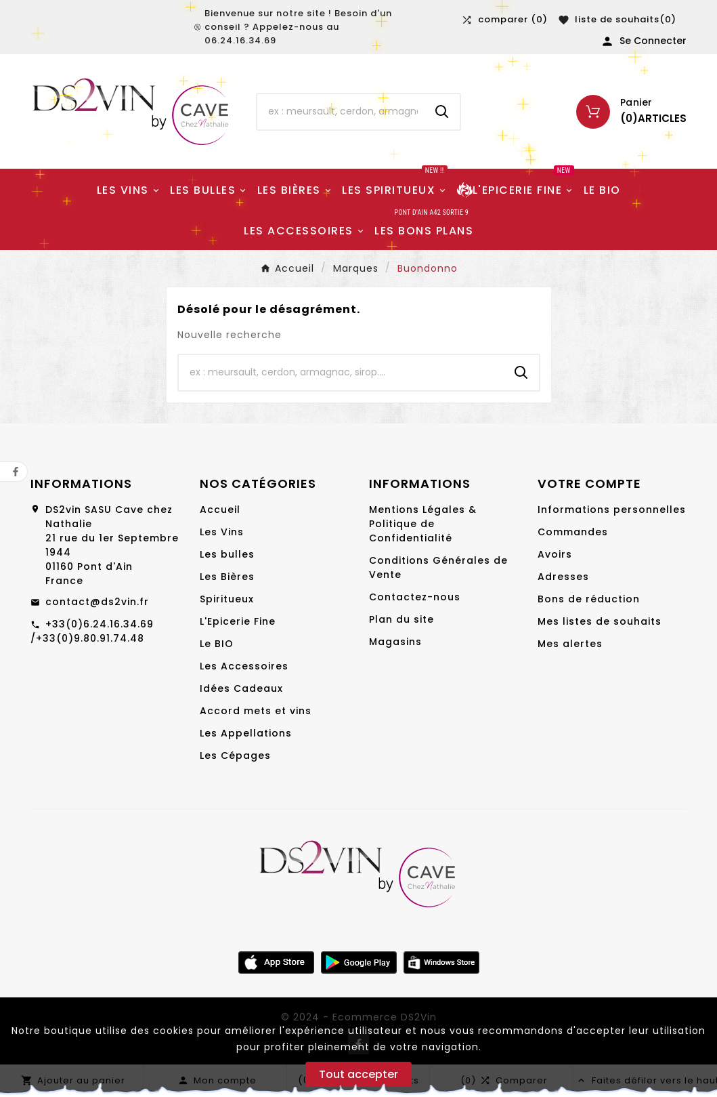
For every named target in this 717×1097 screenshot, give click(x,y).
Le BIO (217, 643)
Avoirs (555, 554)
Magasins (395, 641)
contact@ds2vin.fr (97, 601)
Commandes (573, 532)
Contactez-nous (414, 597)
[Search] (442, 112)
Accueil (220, 509)
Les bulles (227, 554)
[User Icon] (644, 41)
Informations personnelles (612, 509)
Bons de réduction (589, 599)
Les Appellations (246, 733)
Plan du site (401, 619)
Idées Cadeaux (241, 688)
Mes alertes (570, 643)
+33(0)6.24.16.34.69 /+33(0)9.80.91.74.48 (92, 631)
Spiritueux (227, 599)
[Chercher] (341, 111)
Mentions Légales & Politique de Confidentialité (423, 524)
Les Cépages (235, 755)
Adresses (563, 576)
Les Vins (222, 532)
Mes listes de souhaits (599, 621)
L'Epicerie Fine (238, 621)
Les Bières (227, 576)
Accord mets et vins (255, 711)
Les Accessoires (244, 666)
